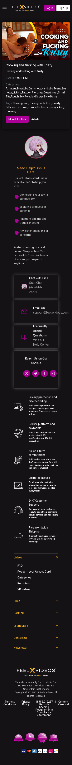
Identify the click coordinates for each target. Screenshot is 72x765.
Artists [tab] (35, 119)
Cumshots (35, 88)
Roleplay (30, 96)
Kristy (49, 103)
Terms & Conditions (9, 703)
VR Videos (23, 589)
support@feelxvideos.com (51, 312)
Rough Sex (17, 96)
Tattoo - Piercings (32, 92)
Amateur (11, 88)
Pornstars (23, 583)
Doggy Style (42, 96)
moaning (11, 111)
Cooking (18, 103)
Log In (49, 8)
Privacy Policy (26, 703)
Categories (24, 577)
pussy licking (56, 107)
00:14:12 (22, 77)
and (26, 103)
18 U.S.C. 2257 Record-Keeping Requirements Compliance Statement (44, 708)
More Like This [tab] (17, 119)
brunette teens (39, 107)
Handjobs (47, 88)
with (42, 103)
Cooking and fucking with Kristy (29, 65)
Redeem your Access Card (34, 571)
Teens (57, 88)
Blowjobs (22, 88)
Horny (53, 96)
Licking (17, 92)
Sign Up (63, 8)
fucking (34, 103)
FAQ (20, 565)
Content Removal (63, 703)
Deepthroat (50, 92)
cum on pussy (20, 107)
